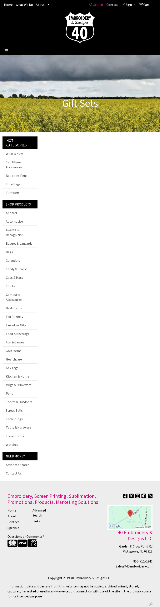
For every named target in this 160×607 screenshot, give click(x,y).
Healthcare (14, 359)
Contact (13, 522)
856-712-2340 (142, 561)
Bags (9, 252)
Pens (9, 393)
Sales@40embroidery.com (134, 566)
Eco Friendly (14, 317)
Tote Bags (13, 184)
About (40, 4)
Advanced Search (17, 465)
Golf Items (13, 351)
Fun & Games (15, 342)
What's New (14, 153)
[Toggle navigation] (6, 51)
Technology (14, 419)
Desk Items (14, 308)
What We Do (24, 4)
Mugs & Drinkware (18, 385)
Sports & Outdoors (19, 402)
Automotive (14, 221)
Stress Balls (14, 410)
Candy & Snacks (17, 269)
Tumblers (13, 193)
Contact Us (14, 473)
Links (36, 521)
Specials (13, 528)
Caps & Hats (14, 277)
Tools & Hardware (18, 427)
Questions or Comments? (26, 536)
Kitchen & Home (17, 376)
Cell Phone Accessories (14, 164)
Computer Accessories (14, 297)
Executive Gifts (16, 325)
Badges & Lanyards (19, 243)
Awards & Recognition (15, 232)
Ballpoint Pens (16, 175)
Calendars (13, 260)
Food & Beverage (18, 334)
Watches (12, 444)
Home (8, 4)
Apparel (11, 213)
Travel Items (15, 436)
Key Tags (12, 368)
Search (96, 4)
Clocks (10, 286)
